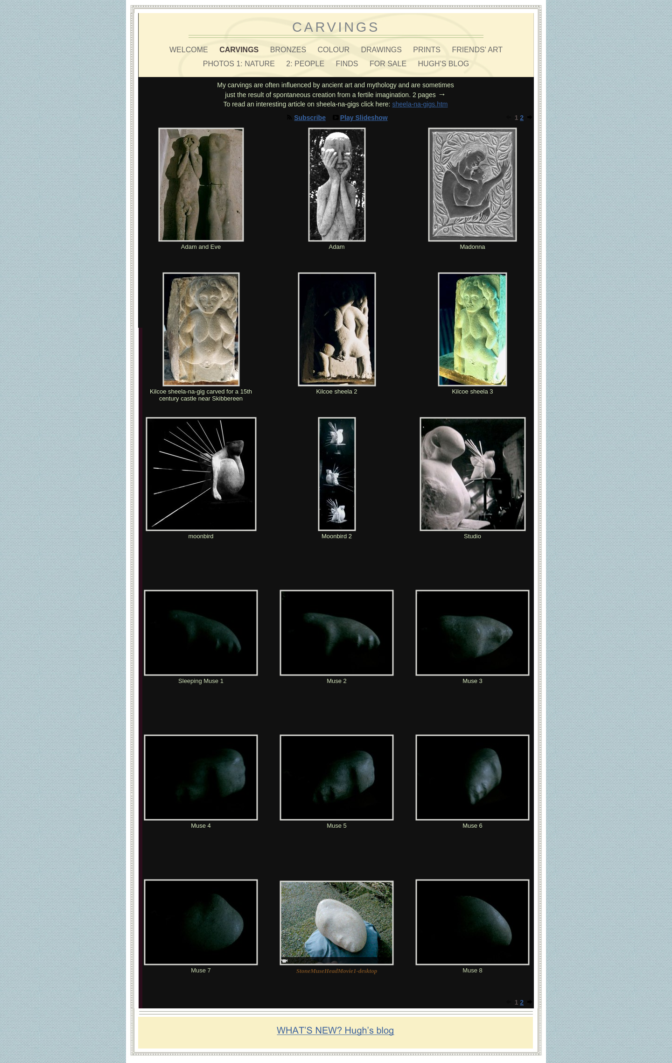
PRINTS (427, 50)
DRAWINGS (382, 50)
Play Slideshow (364, 117)
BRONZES (289, 50)
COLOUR (335, 50)
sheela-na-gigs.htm (420, 104)
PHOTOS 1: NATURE (240, 64)
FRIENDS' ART (477, 50)
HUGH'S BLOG (443, 64)
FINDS (348, 64)
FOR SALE (389, 64)
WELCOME (189, 50)
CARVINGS (240, 50)
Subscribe (310, 117)
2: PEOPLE (306, 64)
